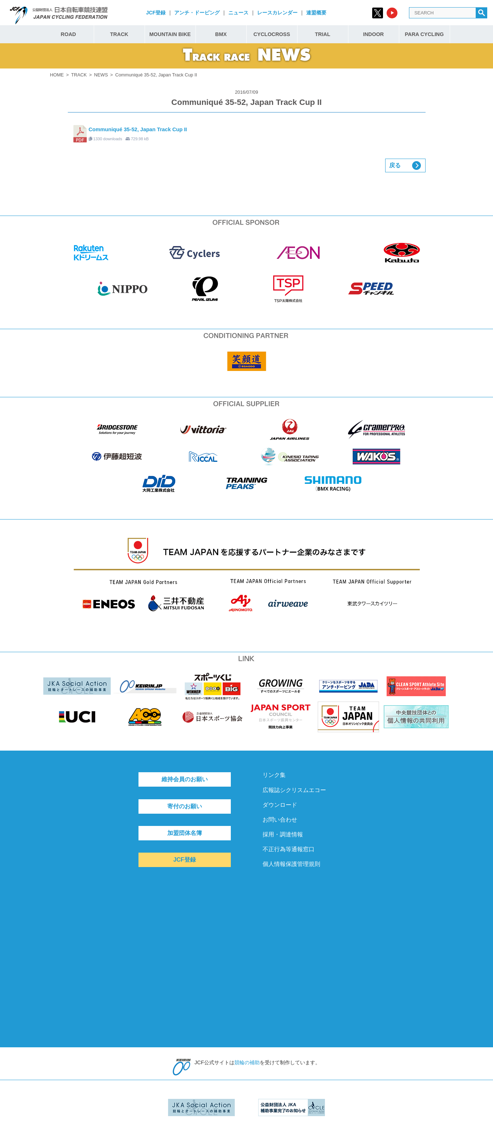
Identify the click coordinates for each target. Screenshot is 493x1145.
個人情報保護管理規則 (291, 864)
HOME (57, 75)
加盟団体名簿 (184, 833)
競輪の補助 (247, 1062)
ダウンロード (280, 805)
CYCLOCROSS (272, 34)
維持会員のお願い (185, 779)
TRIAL (322, 34)
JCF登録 (156, 13)
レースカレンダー (277, 13)
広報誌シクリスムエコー (294, 790)
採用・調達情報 (283, 834)
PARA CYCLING (424, 34)
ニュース (238, 13)
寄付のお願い (184, 806)
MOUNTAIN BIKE (170, 34)
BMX (221, 34)
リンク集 (274, 775)
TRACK (119, 34)
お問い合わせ (280, 820)
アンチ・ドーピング (197, 13)
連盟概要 (316, 13)
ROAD (68, 34)
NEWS (101, 75)
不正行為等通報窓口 (288, 849)
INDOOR (373, 34)
